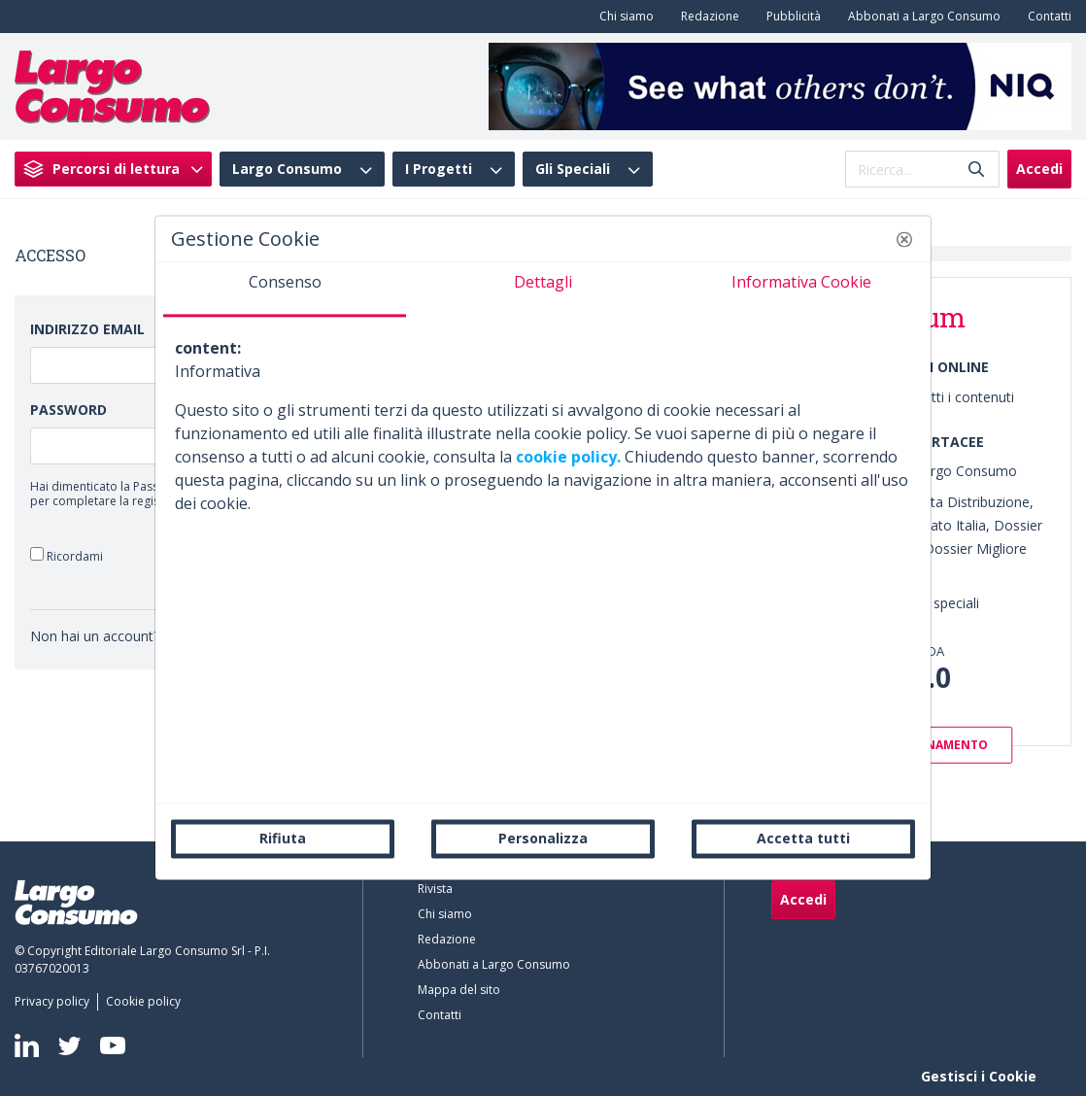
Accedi (1039, 168)
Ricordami (66, 555)
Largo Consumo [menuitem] (287, 169)
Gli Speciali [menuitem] (572, 169)
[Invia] (976, 169)
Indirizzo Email (87, 329)
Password (68, 409)
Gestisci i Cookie (978, 1076)
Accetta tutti (803, 838)
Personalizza (543, 838)
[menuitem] (623, 16)
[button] (904, 239)
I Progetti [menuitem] (438, 169)
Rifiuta (282, 838)
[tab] (284, 289)
